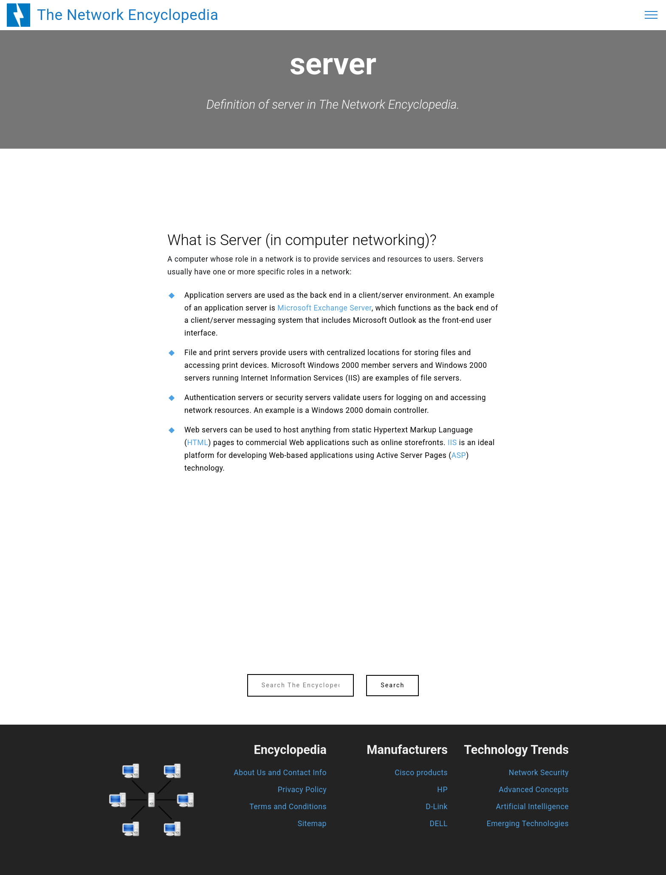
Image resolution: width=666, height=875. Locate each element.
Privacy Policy (302, 789)
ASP (459, 455)
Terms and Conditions (288, 806)
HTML (198, 442)
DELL (439, 823)
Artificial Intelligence (532, 806)
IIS (452, 442)
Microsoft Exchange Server (324, 308)
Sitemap (312, 823)
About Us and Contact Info (280, 772)
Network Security (539, 772)
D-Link (437, 806)
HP (442, 789)
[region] (333, 172)
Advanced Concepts (534, 789)
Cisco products (421, 772)
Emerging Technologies (528, 823)
